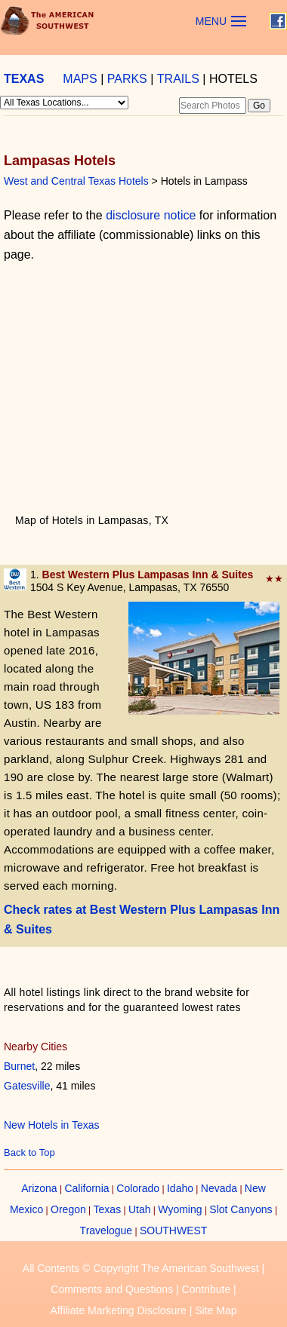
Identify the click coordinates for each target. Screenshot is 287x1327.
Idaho (180, 1188)
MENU (211, 21)
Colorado (137, 1188)
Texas (108, 1209)
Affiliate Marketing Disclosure (119, 1310)
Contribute (206, 1289)
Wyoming (180, 1209)
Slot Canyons (240, 1209)
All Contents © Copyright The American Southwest (141, 1268)
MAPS (80, 78)
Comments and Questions (112, 1289)
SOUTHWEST (173, 1230)
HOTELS (233, 78)
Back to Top (29, 1152)
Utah (139, 1209)
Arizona (39, 1188)
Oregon (68, 1209)
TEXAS (24, 78)
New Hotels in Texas (52, 1125)
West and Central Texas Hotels (76, 181)
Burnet (19, 1066)
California (86, 1188)
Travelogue (106, 1230)
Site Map (215, 1310)
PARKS (127, 78)
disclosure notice (151, 215)
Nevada (219, 1188)
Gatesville (27, 1086)
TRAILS (178, 78)
